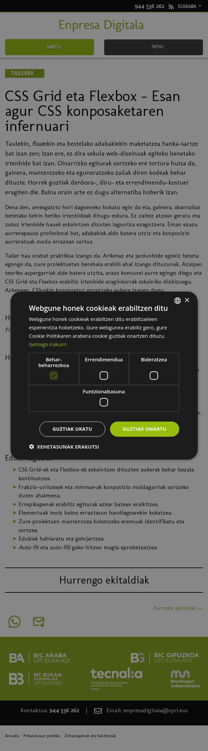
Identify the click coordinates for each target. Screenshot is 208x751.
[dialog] (104, 376)
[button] (64, 446)
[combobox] (177, 300)
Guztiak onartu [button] (144, 429)
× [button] (186, 300)
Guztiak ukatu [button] (72, 429)
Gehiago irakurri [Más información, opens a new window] (48, 343)
